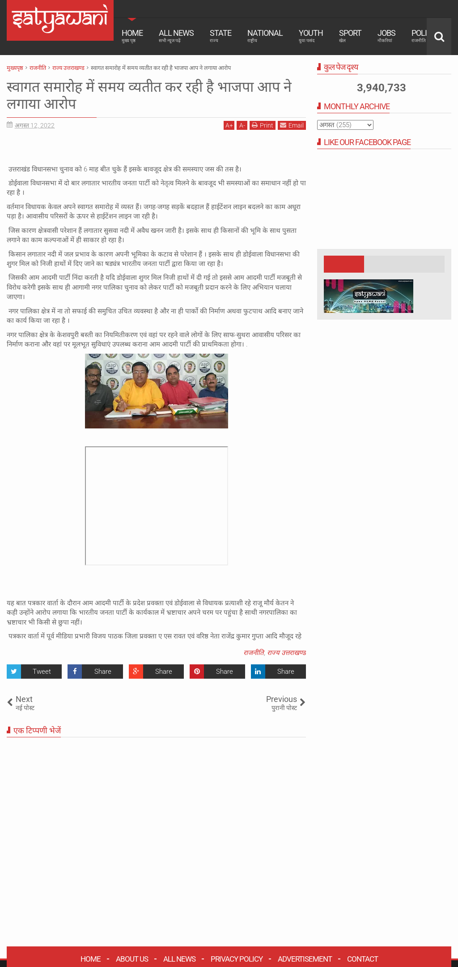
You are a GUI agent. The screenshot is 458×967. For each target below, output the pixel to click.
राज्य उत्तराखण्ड (286, 653)
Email (292, 125)
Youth (311, 35)
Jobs (386, 35)
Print (262, 125)
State (220, 35)
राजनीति (253, 653)
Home (132, 35)
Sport (350, 35)
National (265, 35)
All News (176, 35)
